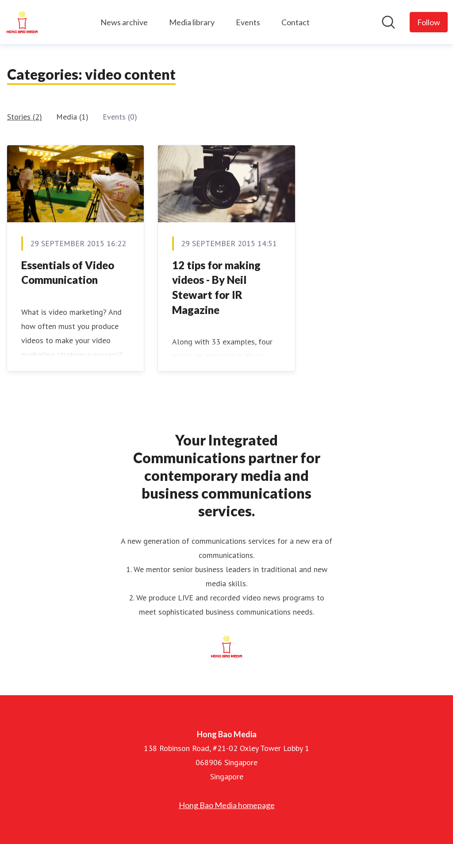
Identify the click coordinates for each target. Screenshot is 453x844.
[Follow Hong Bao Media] (429, 22)
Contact (295, 22)
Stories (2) (24, 117)
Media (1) (72, 117)
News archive (124, 22)
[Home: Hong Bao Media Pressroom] (22, 22)
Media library (192, 22)
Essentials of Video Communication (67, 272)
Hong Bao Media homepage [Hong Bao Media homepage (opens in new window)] (227, 805)
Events (248, 22)
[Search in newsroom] (388, 22)
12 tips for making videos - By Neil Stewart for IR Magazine (216, 287)
